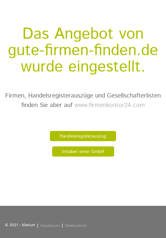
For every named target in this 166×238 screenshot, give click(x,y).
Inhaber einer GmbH (83, 151)
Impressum (50, 226)
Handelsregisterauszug (83, 136)
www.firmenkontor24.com (109, 105)
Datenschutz (76, 226)
